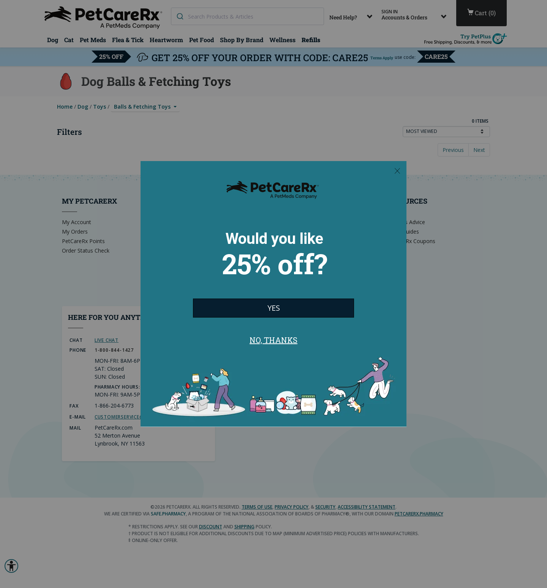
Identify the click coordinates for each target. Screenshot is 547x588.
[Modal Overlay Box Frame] (273, 294)
